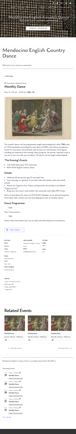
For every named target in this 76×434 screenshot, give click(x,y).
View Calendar (6, 417)
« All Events (8, 76)
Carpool (42, 7)
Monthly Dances (9, 270)
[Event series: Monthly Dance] (6, 340)
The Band (20, 7)
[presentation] (14, 323)
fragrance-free (11, 188)
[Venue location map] (33, 286)
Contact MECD (65, 7)
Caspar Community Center (12, 281)
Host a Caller (31, 7)
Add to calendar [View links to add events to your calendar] (15, 230)
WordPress (52, 361)
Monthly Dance (9, 258)
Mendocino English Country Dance (38, 17)
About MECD (53, 7)
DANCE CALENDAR (38, 28)
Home (13, 7)
